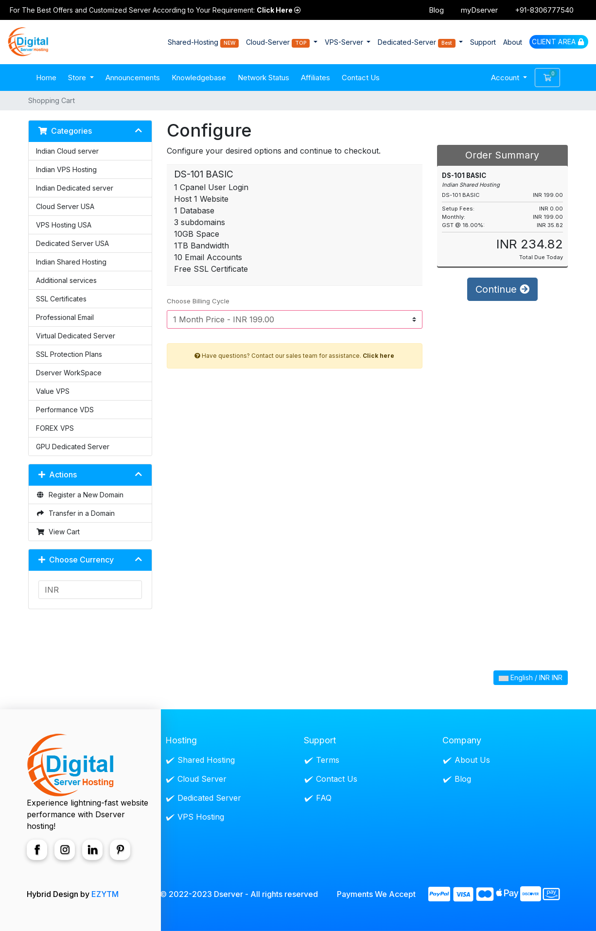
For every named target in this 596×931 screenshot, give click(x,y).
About (512, 42)
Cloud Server (202, 779)
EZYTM (105, 894)
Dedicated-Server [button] (417, 43)
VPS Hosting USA (63, 225)
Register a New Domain (79, 495)
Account (506, 77)
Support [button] (483, 42)
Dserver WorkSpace (69, 373)
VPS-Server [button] (345, 42)
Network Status (263, 77)
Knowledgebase (199, 77)
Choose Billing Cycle (198, 301)
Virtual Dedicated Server (75, 336)
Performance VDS (65, 409)
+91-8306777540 (544, 10)
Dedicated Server (209, 798)
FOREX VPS (55, 428)
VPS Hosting (200, 817)
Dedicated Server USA (72, 243)
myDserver (479, 10)
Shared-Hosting (203, 43)
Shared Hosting (206, 760)
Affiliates (315, 77)
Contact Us (361, 77)
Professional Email (65, 317)
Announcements (132, 77)
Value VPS (53, 391)
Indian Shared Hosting (71, 262)
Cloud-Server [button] (279, 43)
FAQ (324, 798)
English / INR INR (530, 677)
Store (78, 77)
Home (46, 77)
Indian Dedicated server (74, 188)
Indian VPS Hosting (66, 169)
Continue (502, 289)
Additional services (66, 280)
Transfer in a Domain (75, 513)
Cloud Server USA (65, 206)
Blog (436, 10)
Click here (378, 355)
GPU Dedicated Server (72, 446)
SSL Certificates (61, 299)
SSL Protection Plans (69, 354)
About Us (472, 760)
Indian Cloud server (67, 151)
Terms (327, 760)
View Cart (58, 531)
